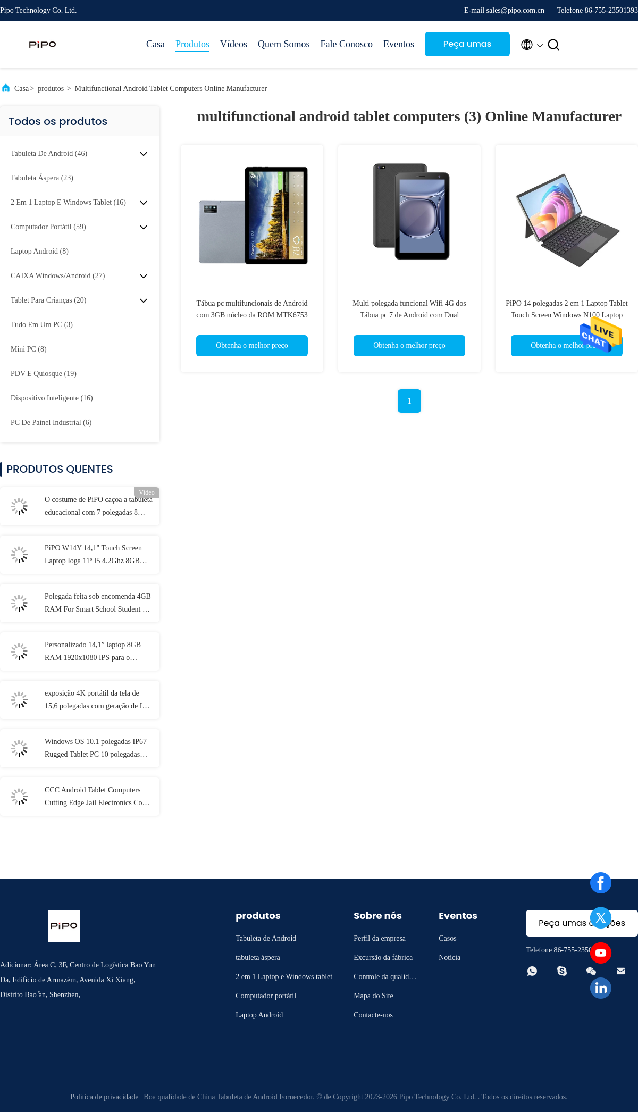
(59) (48, 227)
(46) (49, 153)
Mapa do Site (373, 996)
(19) (44, 374)
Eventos (398, 44)
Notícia (449, 957)
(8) (40, 251)
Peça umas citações (467, 47)
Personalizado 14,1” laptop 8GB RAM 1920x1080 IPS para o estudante (93, 652)
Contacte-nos (373, 1015)
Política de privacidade (104, 1097)
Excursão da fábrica (383, 957)
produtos (51, 89)
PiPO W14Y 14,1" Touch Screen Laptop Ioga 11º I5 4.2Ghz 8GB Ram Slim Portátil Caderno (93, 555)
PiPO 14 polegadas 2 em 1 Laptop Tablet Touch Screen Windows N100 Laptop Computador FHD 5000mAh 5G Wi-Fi (566, 315)
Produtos (192, 44)
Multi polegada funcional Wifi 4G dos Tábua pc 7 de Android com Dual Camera (409, 315)
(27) (58, 276)
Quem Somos (284, 44)
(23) (42, 178)
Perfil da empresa (380, 938)
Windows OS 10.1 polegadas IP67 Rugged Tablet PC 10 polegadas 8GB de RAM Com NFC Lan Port (96, 749)
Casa (155, 44)
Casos (447, 938)
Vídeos (233, 44)
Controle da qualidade (385, 978)
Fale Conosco (347, 44)
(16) (68, 202)
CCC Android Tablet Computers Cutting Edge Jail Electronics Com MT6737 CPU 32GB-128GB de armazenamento (96, 797)
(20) (48, 300)
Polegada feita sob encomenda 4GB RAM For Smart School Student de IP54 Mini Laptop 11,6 (98, 604)
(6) (51, 423)
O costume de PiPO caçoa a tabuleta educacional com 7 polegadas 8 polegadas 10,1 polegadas (99, 507)
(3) (42, 325)
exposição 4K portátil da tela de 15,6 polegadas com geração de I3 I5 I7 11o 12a (95, 701)
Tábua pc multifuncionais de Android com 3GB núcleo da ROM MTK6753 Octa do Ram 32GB (252, 315)
